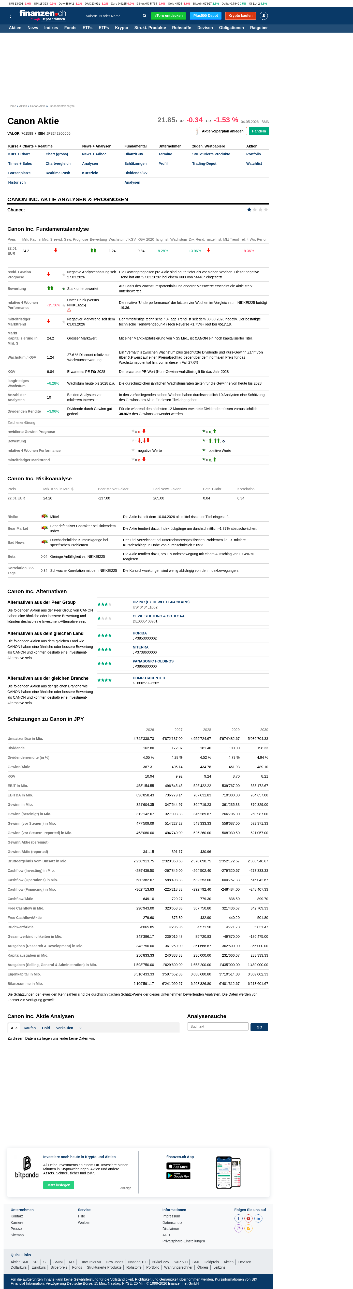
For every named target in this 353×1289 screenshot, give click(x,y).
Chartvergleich (58, 163)
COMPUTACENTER (149, 678)
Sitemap (17, 1235)
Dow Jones (114, 1262)
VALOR (13, 133)
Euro (114, 3)
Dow (62, 3)
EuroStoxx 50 (90, 1262)
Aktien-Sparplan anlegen (223, 131)
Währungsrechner (178, 1267)
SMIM (58, 1262)
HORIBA (140, 633)
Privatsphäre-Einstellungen (184, 1241)
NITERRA (141, 647)
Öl (250, 3)
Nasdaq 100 (138, 1262)
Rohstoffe (181, 28)
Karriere (17, 1223)
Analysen (90, 163)
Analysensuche (206, 1016)
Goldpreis (211, 1262)
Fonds (70, 28)
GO (259, 1027)
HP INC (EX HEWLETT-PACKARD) (161, 602)
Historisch (17, 182)
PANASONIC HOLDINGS (153, 661)
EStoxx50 (143, 3)
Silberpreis (59, 1267)
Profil (163, 163)
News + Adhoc (94, 154)
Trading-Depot (204, 163)
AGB (166, 1235)
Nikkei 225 (160, 1262)
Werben (84, 1223)
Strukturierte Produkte (211, 154)
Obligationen (231, 28)
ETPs (104, 28)
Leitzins (219, 1267)
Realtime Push (58, 173)
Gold (171, 3)
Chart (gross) (57, 154)
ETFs (88, 28)
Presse (16, 1229)
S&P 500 (181, 1262)
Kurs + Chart (19, 154)
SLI (46, 1262)
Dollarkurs (19, 1267)
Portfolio (253, 154)
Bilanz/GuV (133, 154)
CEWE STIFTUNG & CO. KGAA (159, 616)
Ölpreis (203, 1267)
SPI (36, 3)
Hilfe (81, 1216)
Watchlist (254, 163)
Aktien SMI (19, 1262)
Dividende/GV (136, 173)
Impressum (171, 1216)
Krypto (121, 28)
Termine (165, 154)
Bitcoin (197, 3)
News (32, 28)
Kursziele (90, 173)
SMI (11, 3)
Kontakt (17, 1216)
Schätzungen (135, 163)
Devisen (205, 28)
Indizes (51, 28)
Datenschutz (172, 1223)
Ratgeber (259, 28)
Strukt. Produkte (150, 28)
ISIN (41, 133)
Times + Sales (20, 163)
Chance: (16, 209)
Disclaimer (171, 1229)
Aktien (15, 28)
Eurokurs (39, 1267)
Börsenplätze (19, 173)
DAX (88, 3)
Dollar (226, 3)
